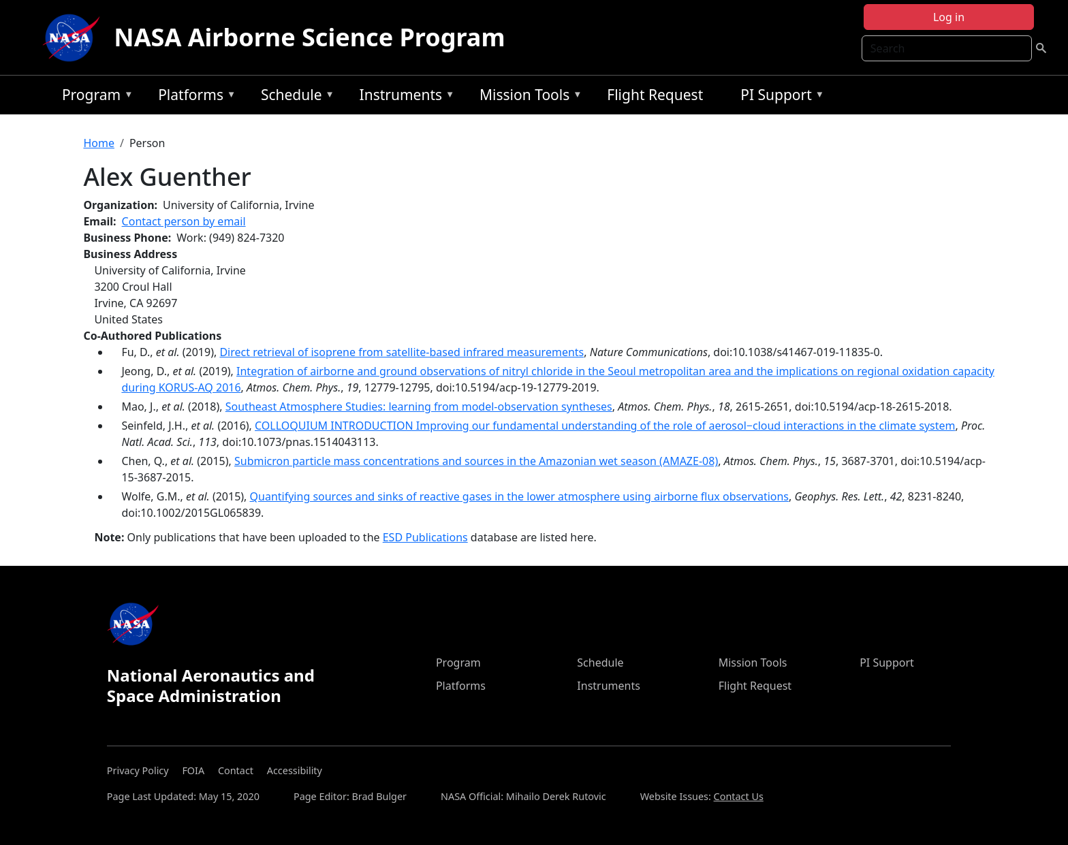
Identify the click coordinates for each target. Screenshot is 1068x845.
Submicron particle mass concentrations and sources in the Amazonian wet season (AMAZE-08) (476, 460)
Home (98, 142)
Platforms (193, 97)
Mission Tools (527, 97)
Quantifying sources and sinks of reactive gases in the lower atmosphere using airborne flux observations (519, 496)
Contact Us (739, 796)
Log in (948, 17)
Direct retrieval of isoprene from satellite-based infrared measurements (401, 352)
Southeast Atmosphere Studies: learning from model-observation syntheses (418, 406)
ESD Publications (425, 537)
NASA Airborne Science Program (309, 37)
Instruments (404, 97)
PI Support (779, 97)
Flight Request (655, 94)
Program (94, 97)
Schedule (294, 97)
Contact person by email (184, 221)
